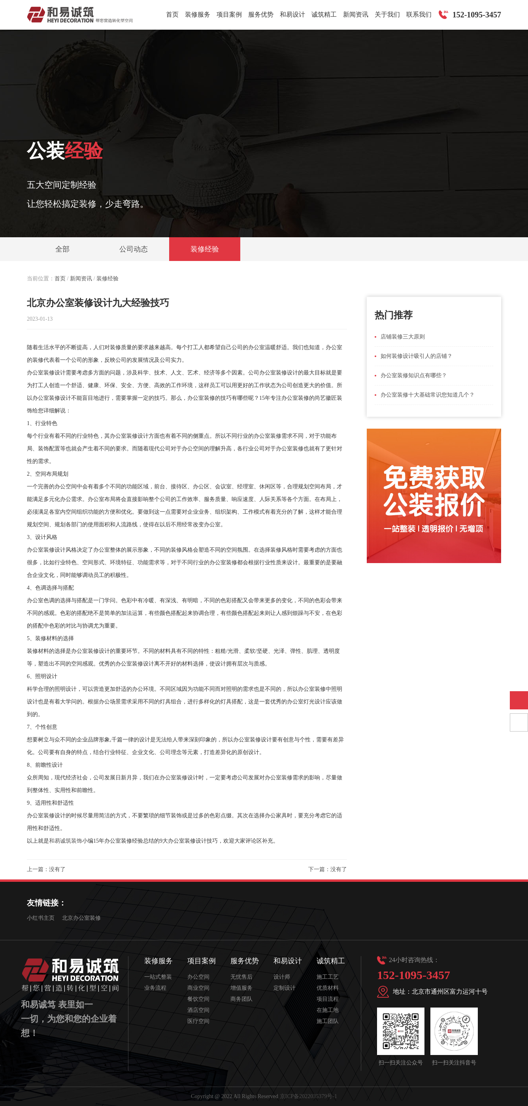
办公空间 (198, 977)
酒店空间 (198, 1010)
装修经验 (204, 249)
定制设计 (284, 988)
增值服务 (241, 988)
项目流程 (328, 999)
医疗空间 (198, 1021)
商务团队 (241, 999)
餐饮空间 (198, 999)
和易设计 (292, 14)
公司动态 (133, 249)
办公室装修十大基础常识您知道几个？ (428, 395)
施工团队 (328, 1021)
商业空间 (198, 988)
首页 (172, 14)
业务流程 (155, 988)
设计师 (281, 977)
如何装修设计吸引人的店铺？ (417, 356)
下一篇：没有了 (327, 869)
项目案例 (229, 14)
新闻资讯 (355, 14)
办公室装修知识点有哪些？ (414, 375)
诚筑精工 (324, 14)
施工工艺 (328, 977)
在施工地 (328, 1010)
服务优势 (260, 14)
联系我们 (419, 14)
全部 (62, 249)
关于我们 (387, 14)
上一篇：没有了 (46, 869)
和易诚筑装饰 (65, 841)
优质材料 (328, 988)
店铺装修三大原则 (403, 337)
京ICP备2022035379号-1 (308, 1096)
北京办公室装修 (81, 918)
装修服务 (197, 14)
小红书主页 (41, 918)
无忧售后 (241, 977)
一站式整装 (158, 977)
